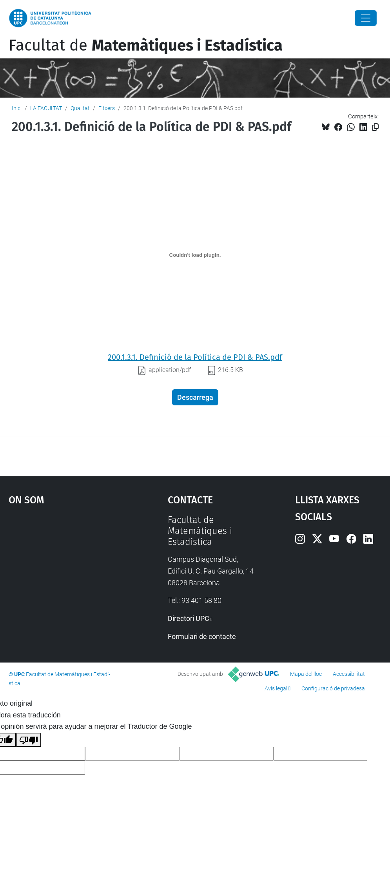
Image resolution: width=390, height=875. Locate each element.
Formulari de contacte (202, 636)
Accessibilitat (349, 674)
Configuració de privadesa (333, 688)
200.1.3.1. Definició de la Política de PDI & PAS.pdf (195, 357)
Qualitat (80, 108)
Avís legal (276, 688)
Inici (17, 108)
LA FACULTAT (46, 108)
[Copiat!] (375, 127)
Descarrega (195, 397)
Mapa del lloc (306, 674)
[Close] (366, 18)
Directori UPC (188, 618)
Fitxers (106, 108)
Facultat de (146, 45)
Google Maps (68, 573)
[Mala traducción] (28, 740)
